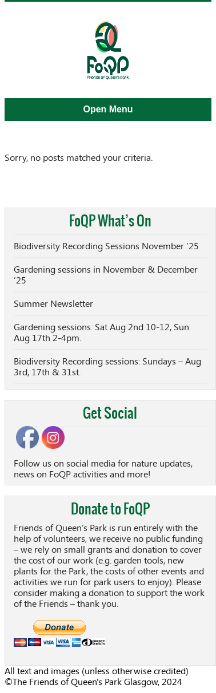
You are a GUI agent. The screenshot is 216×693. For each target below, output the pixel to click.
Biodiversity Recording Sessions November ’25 (106, 246)
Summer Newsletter (53, 303)
